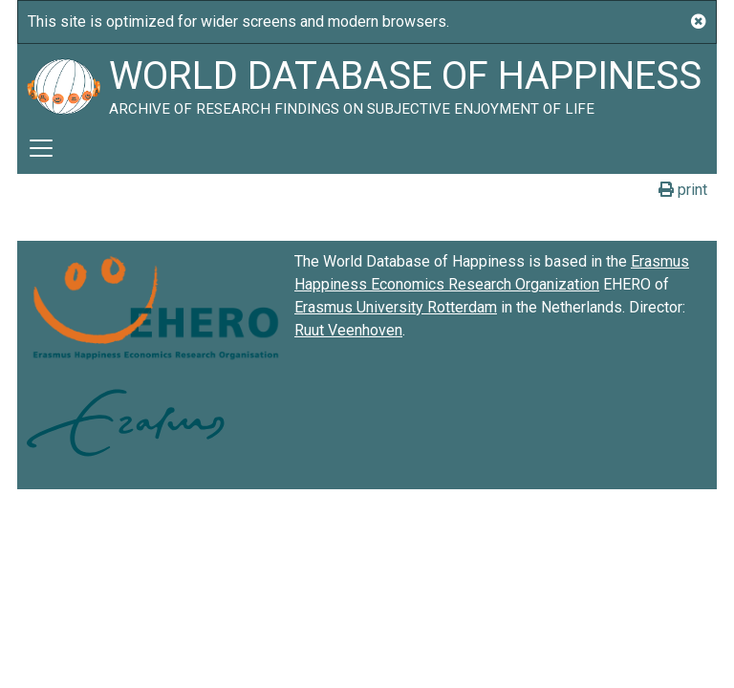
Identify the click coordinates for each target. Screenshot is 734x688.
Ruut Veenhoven (348, 330)
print (682, 190)
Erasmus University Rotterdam (395, 307)
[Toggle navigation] (41, 148)
